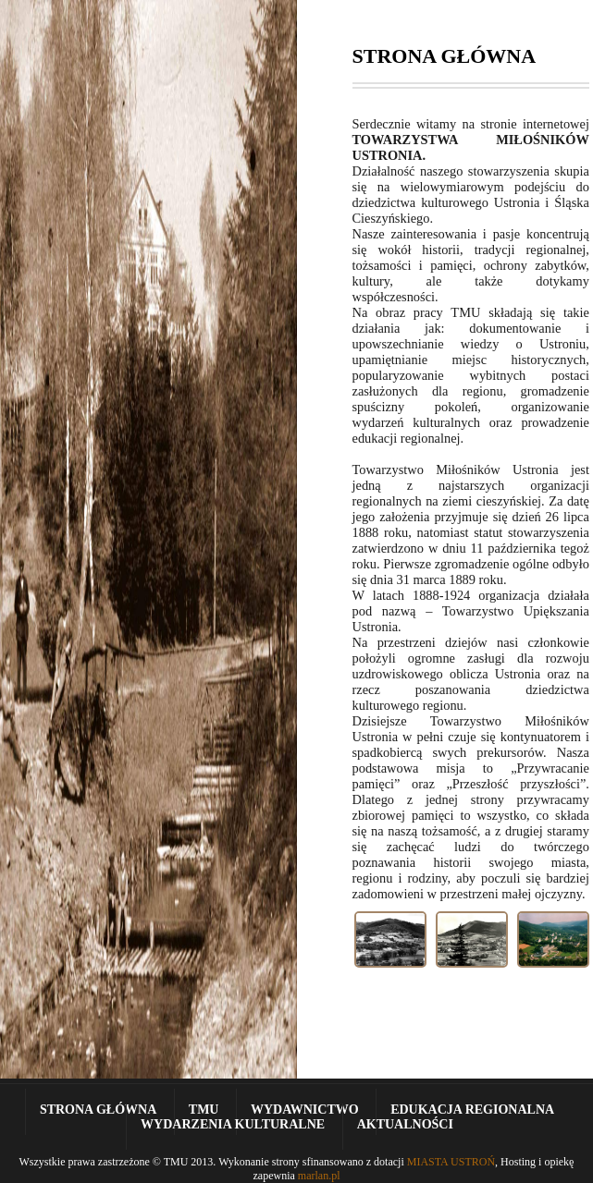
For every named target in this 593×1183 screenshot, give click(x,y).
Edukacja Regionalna (472, 1109)
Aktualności (405, 1124)
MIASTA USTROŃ (451, 1161)
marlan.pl (319, 1175)
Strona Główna (98, 1109)
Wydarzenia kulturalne (233, 1124)
